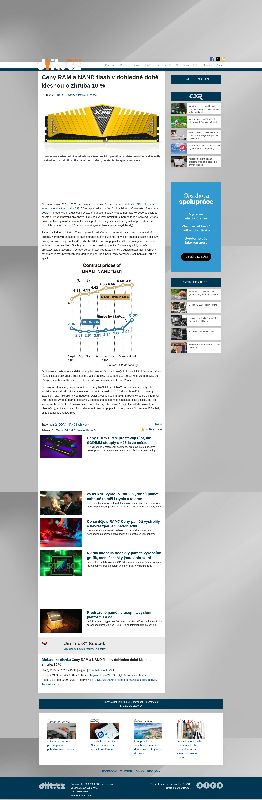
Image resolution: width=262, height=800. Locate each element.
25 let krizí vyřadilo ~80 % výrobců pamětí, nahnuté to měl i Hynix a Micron (124, 496)
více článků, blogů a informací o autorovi (85, 649)
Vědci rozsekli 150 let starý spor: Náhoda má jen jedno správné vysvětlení (204, 135)
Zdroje (219, 65)
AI (177, 65)
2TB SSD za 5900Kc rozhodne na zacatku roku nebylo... (124, 679)
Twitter (126, 771)
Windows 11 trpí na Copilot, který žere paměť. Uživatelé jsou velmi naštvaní (204, 109)
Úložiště (148, 65)
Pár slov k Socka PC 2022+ (202, 331)
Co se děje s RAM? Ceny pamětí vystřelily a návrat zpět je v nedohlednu (123, 523)
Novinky (70, 94)
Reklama (153, 771)
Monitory (207, 65)
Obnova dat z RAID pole (116, 702)
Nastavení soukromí (81, 795)
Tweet (158, 423)
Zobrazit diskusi (51, 684)
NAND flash (75, 424)
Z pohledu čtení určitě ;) (103, 670)
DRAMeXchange (75, 430)
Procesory (110, 65)
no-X (60, 94)
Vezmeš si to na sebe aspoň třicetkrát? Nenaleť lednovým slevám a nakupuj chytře (189, 749)
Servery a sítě (164, 65)
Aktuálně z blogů (196, 282)
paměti (53, 424)
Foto (195, 65)
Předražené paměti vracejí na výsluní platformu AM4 (119, 614)
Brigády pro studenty (131, 705)
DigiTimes (57, 430)
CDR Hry (196, 96)
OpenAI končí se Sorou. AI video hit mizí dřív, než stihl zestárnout (104, 745)
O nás (140, 771)
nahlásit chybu (153, 429)
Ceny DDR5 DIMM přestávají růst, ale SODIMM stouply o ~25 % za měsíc (119, 440)
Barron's (91, 430)
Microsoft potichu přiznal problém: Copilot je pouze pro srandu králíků (203, 162)
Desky (123, 65)
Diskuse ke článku (56, 660)
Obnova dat (137, 702)
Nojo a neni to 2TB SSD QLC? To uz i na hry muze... (121, 675)
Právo (186, 65)
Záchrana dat (152, 702)
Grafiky (135, 65)
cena (86, 424)
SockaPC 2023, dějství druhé (203, 305)
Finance (92, 94)
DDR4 (62, 424)
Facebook (109, 771)
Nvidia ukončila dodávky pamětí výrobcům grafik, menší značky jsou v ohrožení (124, 555)
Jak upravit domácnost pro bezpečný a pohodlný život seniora (60, 745)
